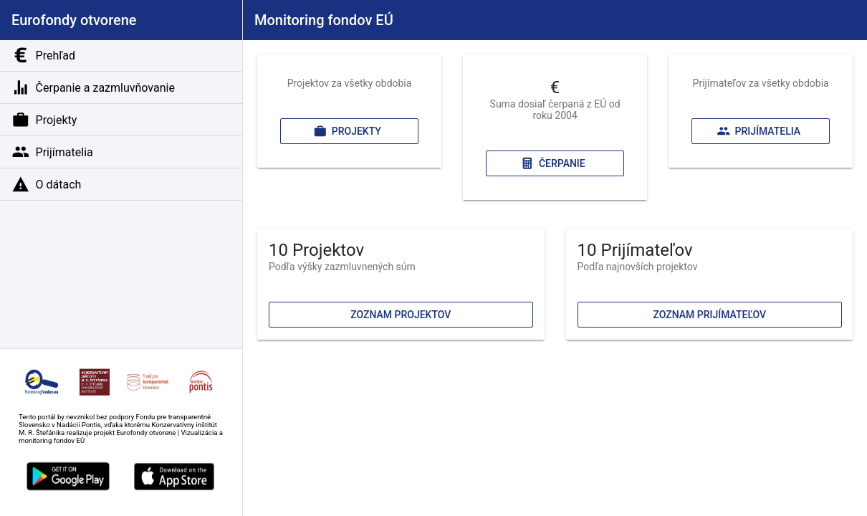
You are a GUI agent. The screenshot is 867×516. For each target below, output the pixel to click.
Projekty (347, 131)
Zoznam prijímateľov (709, 314)
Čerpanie (552, 163)
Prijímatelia (758, 131)
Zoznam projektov (400, 314)
